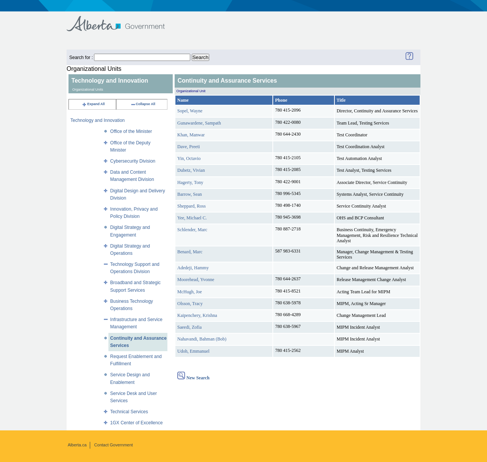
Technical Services (129, 411)
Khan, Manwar (191, 134)
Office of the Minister (131, 131)
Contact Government (113, 445)
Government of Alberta (122, 20)
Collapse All (143, 104)
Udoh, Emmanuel (193, 351)
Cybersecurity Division (133, 161)
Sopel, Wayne (189, 111)
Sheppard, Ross (191, 206)
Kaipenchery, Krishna (197, 315)
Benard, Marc (189, 251)
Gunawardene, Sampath (199, 123)
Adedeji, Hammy (193, 267)
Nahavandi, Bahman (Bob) (201, 339)
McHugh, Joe (189, 291)
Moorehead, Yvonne (195, 279)
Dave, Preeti (188, 146)
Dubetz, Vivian (191, 170)
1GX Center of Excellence (136, 422)
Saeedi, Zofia (189, 327)
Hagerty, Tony (190, 182)
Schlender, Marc (192, 229)
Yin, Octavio (189, 158)
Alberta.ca (77, 445)
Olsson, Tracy (190, 303)
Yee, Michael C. (192, 218)
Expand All (93, 104)
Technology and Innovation (97, 120)
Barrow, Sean (189, 194)
